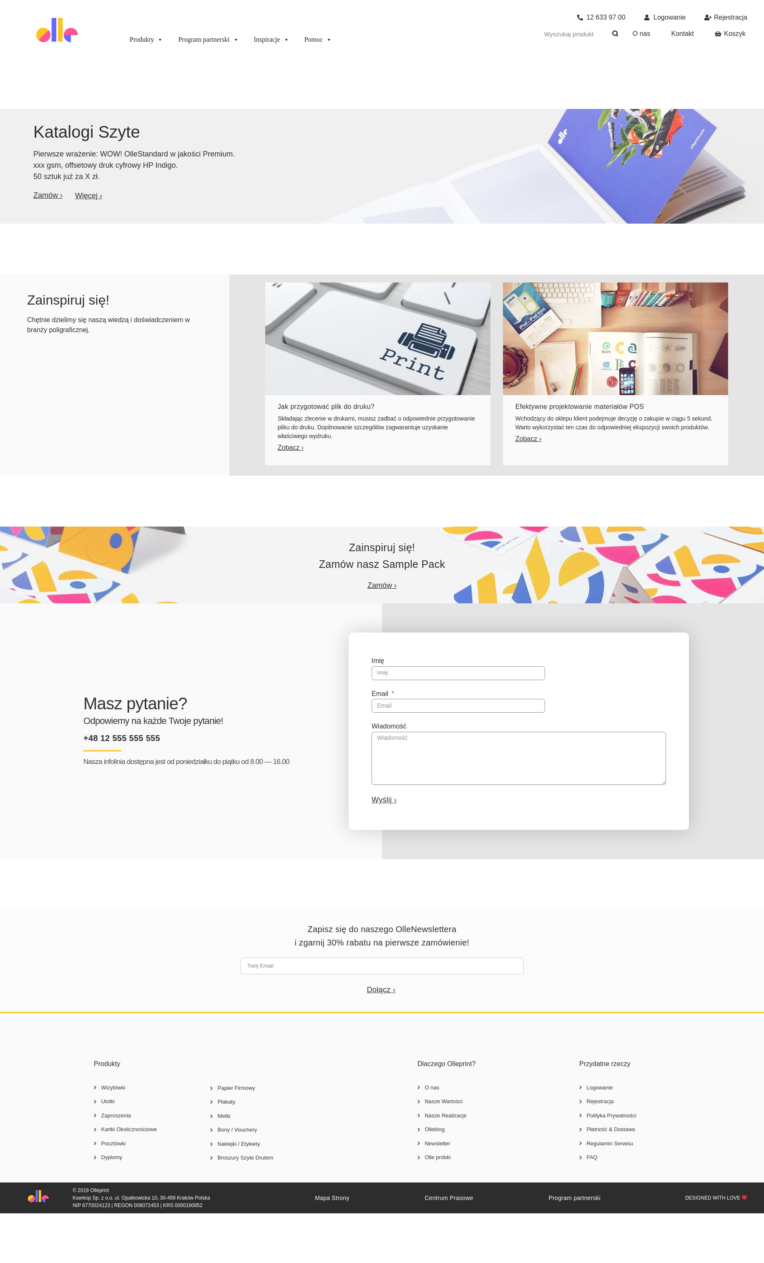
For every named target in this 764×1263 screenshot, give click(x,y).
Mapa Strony (332, 1198)
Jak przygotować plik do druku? (326, 406)
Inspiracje (271, 39)
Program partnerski (208, 39)
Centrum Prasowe (449, 1198)
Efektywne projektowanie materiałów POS (579, 406)
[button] (48, 195)
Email (381, 693)
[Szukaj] (615, 34)
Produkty (146, 39)
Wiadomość (389, 726)
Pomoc (318, 39)
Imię (378, 660)
